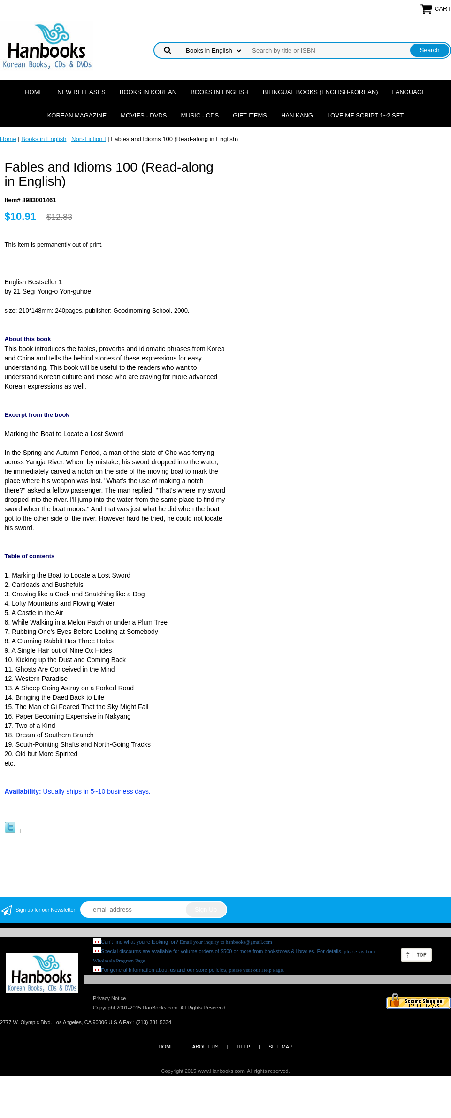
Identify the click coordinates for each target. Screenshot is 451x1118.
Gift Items (250, 115)
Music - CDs (200, 115)
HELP (243, 1046)
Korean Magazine (77, 115)
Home (34, 91)
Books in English (220, 91)
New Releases (81, 91)
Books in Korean (148, 91)
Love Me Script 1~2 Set (365, 115)
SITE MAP (280, 1046)
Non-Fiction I (88, 138)
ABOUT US (205, 1046)
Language (409, 91)
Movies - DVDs (144, 115)
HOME (166, 1046)
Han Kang (297, 115)
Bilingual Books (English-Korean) (320, 91)
